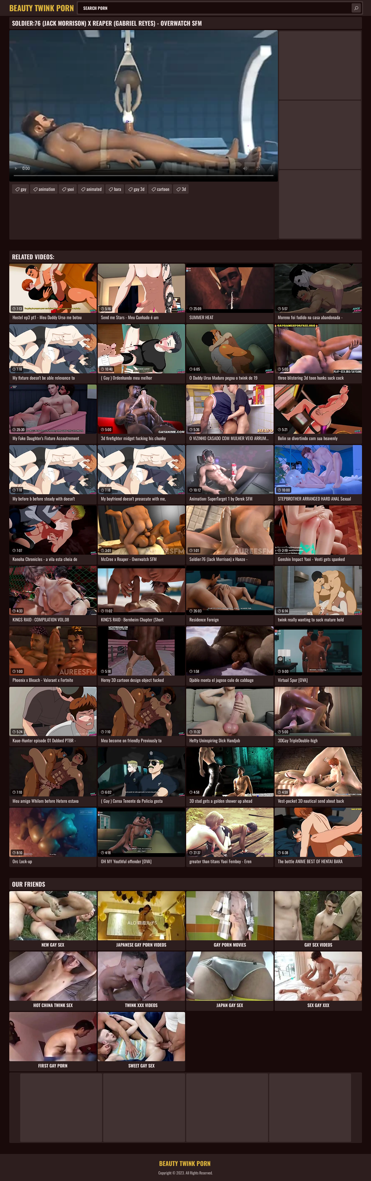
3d (184, 189)
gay (23, 189)
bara (117, 189)
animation (47, 189)
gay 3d (139, 189)
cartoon (163, 189)
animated (94, 189)
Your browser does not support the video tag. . (143, 106)
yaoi (70, 189)
